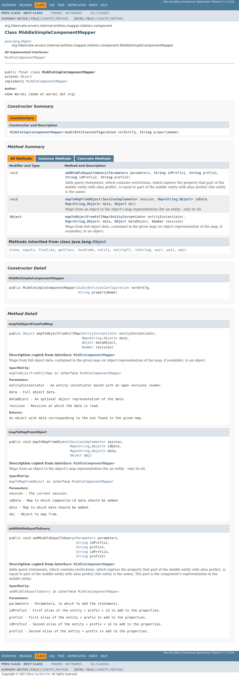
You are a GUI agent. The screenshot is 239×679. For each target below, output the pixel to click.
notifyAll (122, 250)
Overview (8, 5)
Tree (61, 5)
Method (62, 18)
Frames (57, 13)
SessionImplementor (120, 199)
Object (26, 76)
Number (158, 221)
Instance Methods (54, 158)
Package (25, 5)
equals (29, 250)
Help (104, 5)
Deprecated (76, 5)
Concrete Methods (94, 158)
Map (161, 199)
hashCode (86, 250)
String (145, 132)
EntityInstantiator (128, 217)
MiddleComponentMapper (25, 57)
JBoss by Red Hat (38, 674)
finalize (46, 250)
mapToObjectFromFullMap (87, 217)
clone (14, 250)
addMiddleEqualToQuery (86, 173)
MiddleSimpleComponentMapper (36, 132)
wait (159, 250)
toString (143, 250)
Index (93, 5)
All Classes (100, 13)
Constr (47, 18)
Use (52, 5)
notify (103, 250)
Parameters (118, 173)
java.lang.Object (18, 41)
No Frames (73, 13)
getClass (66, 250)
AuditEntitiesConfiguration (90, 132)
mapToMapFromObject (83, 199)
